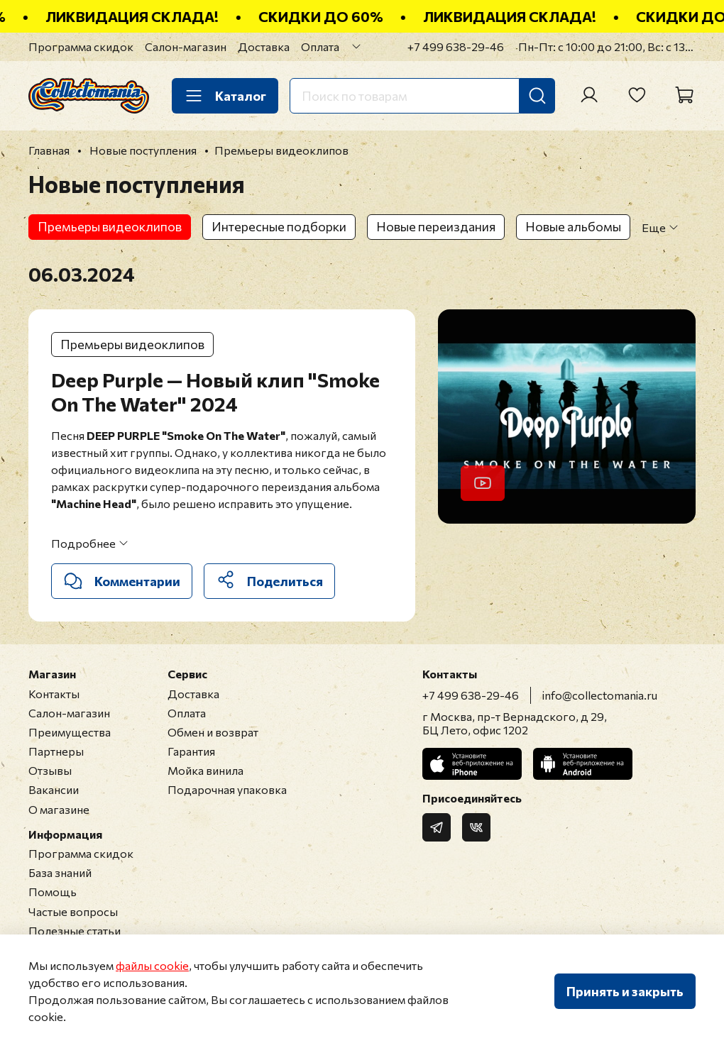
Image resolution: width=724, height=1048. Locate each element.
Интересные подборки (279, 226)
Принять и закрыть (625, 991)
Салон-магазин (185, 46)
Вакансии (53, 789)
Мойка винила (205, 770)
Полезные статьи (74, 930)
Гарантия (191, 751)
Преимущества (69, 732)
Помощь (52, 891)
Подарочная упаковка (227, 789)
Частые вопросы (73, 911)
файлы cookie (152, 965)
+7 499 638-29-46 (455, 46)
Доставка (264, 46)
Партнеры (56, 751)
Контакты (53, 693)
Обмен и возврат (213, 732)
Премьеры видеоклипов (110, 226)
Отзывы (50, 770)
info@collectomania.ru (599, 695)
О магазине (58, 809)
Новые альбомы (573, 226)
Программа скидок (80, 46)
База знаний (60, 872)
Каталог (225, 96)
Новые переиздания (435, 226)
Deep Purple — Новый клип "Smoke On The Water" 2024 (215, 392)
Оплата (320, 46)
